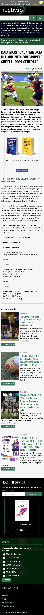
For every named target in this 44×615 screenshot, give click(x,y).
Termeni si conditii (8, 606)
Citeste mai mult (8, 344)
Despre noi (6, 595)
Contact (5, 599)
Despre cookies (7, 603)
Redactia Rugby (27, 69)
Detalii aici (35, 4)
